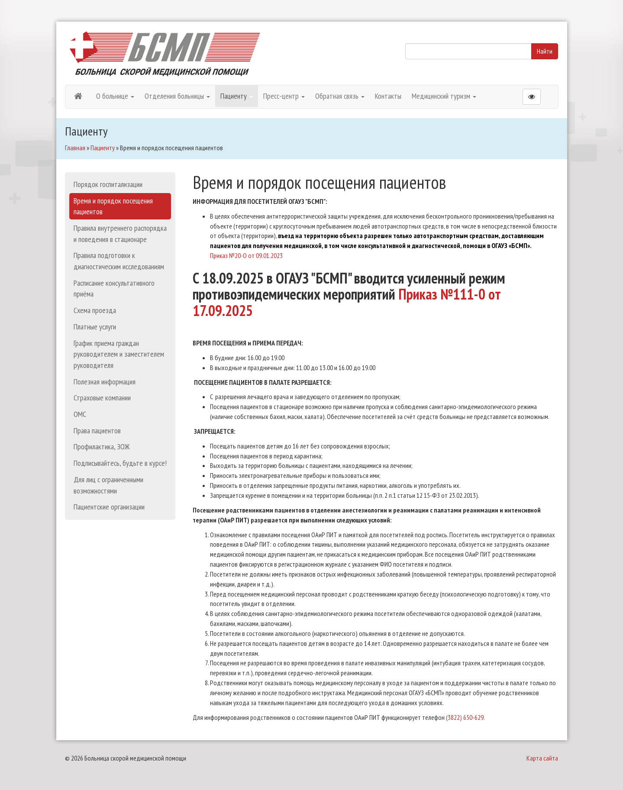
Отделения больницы (177, 96)
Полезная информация (105, 382)
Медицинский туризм (444, 96)
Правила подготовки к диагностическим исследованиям (119, 260)
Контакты (388, 96)
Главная (75, 147)
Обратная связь (340, 96)
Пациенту (236, 96)
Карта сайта (542, 758)
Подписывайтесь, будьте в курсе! (120, 463)
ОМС (80, 414)
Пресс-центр (284, 96)
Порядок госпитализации (108, 184)
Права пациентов (97, 430)
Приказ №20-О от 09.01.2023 (246, 255)
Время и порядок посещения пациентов (113, 206)
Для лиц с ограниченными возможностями (108, 485)
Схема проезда (95, 310)
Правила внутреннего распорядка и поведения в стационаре (120, 233)
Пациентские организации (109, 507)
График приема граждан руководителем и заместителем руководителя (119, 354)
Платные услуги (95, 327)
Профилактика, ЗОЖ (101, 446)
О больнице (115, 96)
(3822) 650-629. (465, 717)
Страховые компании (102, 398)
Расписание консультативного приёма (114, 288)
